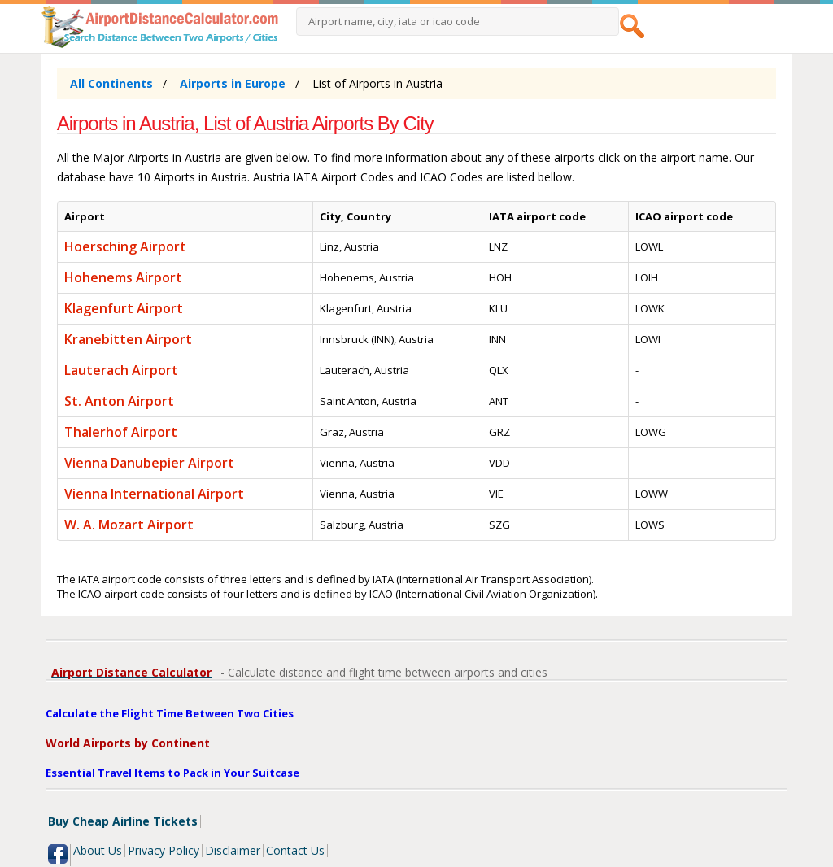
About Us (97, 850)
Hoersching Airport (125, 246)
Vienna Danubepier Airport (149, 463)
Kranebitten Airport (128, 339)
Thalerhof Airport (120, 432)
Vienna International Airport (154, 494)
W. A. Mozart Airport (129, 525)
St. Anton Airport (119, 401)
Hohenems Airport (123, 277)
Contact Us (295, 850)
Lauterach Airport (121, 370)
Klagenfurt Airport (123, 308)
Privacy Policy (163, 850)
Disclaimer (232, 850)
